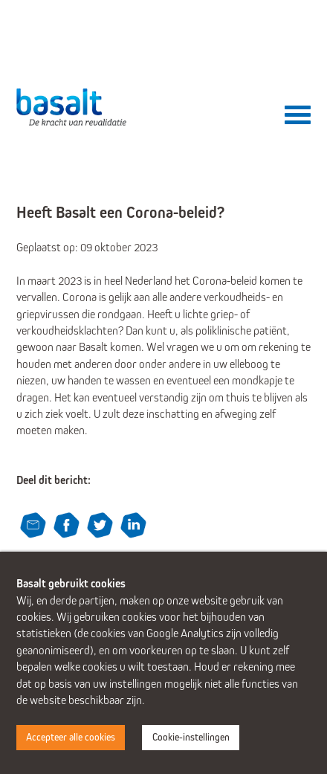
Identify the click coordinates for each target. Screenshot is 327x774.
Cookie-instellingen (191, 737)
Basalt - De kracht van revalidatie (72, 107)
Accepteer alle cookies (70, 737)
